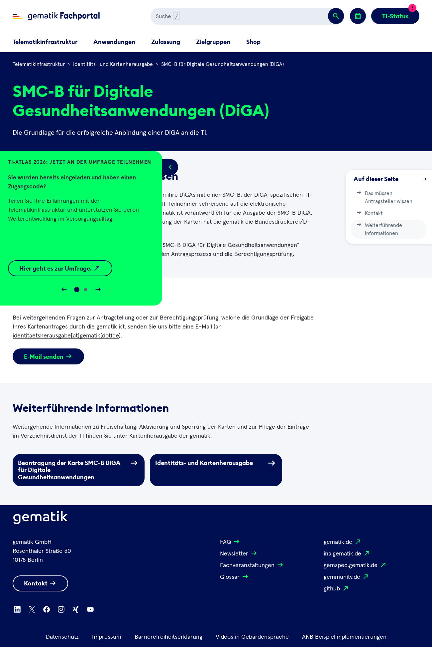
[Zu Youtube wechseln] (90, 609)
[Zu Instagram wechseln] (61, 609)
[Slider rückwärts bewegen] (64, 290)
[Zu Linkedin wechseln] (17, 609)
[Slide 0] (76, 289)
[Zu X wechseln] (32, 609)
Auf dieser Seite (390, 179)
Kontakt (369, 212)
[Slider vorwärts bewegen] (98, 290)
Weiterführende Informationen (379, 228)
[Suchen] (220, 16)
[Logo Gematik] (40, 519)
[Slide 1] (85, 289)
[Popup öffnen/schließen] (170, 167)
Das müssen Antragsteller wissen (384, 196)
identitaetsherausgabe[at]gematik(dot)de (66, 336)
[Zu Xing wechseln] (75, 609)
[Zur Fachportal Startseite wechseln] (56, 16)
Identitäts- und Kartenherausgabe (113, 64)
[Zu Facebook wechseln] (46, 609)
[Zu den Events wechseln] (358, 16)
